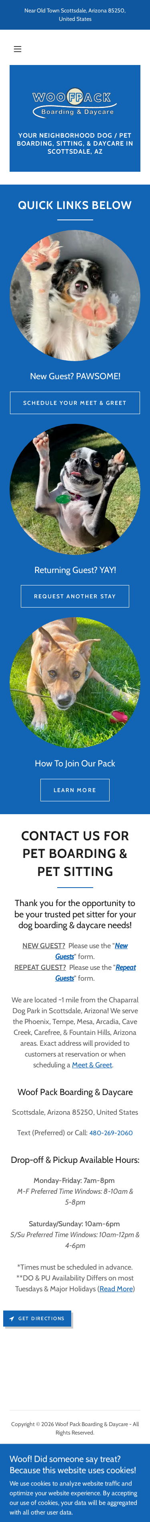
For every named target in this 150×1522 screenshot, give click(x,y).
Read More (116, 1288)
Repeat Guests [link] (75, 1462)
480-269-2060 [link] (111, 1133)
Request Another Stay (75, 596)
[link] (75, 103)
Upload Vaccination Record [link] (75, 1472)
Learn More (75, 790)
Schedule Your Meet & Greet (75, 402)
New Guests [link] (75, 1451)
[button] (18, 49)
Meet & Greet (92, 1065)
